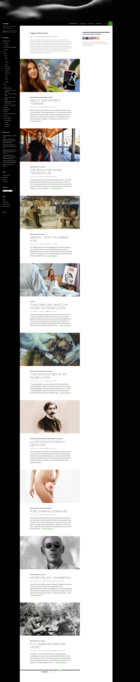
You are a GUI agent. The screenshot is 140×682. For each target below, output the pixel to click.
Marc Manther (48, 581)
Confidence (7, 124)
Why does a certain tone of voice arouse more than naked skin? (10, 146)
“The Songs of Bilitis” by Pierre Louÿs (48, 375)
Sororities (6, 126)
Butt (6, 79)
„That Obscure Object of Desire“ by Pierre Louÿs (49, 306)
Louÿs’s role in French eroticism (47, 443)
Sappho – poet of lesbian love (49, 239)
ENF (5, 85)
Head (5, 56)
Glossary (6, 45)
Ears (6, 64)
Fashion (6, 122)
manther (6, 24)
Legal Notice (83, 23)
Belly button (8, 68)
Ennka (42, 107)
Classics (50, 97)
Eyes (6, 58)
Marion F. (6, 115)
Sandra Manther (48, 650)
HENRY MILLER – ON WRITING (50, 577)
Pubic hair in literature (48, 511)
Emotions (6, 43)
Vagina (6, 81)
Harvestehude (7, 120)
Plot (4, 83)
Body (50, 508)
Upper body (7, 66)
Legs (6, 75)
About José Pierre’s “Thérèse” (45, 102)
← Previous (44, 672)
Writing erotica (35, 167)
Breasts (7, 71)
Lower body (7, 73)
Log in (4, 200)
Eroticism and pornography (38, 97)
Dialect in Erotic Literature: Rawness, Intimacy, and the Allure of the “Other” (9, 141)
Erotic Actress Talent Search (10, 113)
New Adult (5, 107)
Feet (6, 77)
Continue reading (36, 121)
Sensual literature (8, 88)
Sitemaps (5, 212)
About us (91, 23)
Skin (5, 53)
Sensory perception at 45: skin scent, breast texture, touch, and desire (10, 151)
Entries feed (5, 202)
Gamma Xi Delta (7, 118)
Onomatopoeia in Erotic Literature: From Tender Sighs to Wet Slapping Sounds (9, 157)
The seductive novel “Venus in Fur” (46, 171)
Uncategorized (6, 109)
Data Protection (73, 23)
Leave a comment (52, 107)
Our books (99, 23)
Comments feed (6, 204)
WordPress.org (6, 206)
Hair (41, 508)
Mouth (7, 62)
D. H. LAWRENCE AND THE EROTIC (48, 645)
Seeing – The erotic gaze (10, 105)
